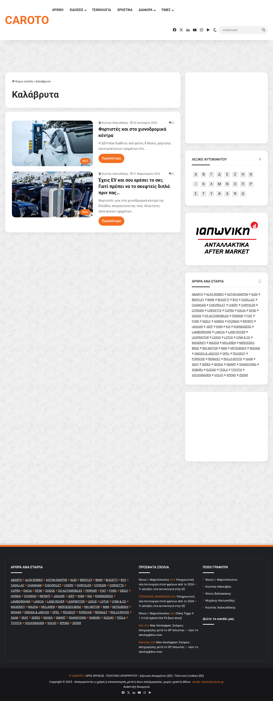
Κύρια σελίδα (22, 81)
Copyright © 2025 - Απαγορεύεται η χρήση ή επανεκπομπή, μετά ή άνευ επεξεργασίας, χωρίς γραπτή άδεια (119, 681)
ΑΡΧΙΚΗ (57, 10)
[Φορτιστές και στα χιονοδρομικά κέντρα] (52, 143)
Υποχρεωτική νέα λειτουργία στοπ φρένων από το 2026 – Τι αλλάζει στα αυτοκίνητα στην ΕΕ (168, 584)
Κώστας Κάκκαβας (218, 586)
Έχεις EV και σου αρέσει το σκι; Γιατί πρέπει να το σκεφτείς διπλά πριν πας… (134, 186)
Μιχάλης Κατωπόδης (220, 600)
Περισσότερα (111, 158)
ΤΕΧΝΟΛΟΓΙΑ (101, 10)
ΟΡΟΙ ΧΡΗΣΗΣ (94, 675)
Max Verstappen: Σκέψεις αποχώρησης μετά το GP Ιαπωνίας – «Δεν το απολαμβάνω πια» (168, 630)
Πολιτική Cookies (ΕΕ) (189, 675)
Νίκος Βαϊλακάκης (218, 593)
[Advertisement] (226, 427)
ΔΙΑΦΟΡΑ (145, 10)
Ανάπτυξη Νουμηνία (136, 686)
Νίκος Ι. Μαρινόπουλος (222, 579)
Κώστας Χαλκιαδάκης (115, 122)
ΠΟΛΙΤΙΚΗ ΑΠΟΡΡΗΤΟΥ (122, 675)
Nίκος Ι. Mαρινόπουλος (154, 579)
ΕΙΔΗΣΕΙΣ (76, 10)
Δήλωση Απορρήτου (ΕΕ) (156, 675)
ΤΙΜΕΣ (165, 10)
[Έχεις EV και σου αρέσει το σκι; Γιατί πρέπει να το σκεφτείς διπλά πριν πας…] (52, 194)
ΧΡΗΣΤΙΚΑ (124, 10)
